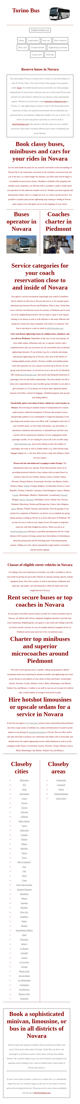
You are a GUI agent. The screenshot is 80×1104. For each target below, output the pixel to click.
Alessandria (24, 794)
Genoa (24, 826)
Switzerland (61, 780)
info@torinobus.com (40, 30)
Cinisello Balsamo (24, 889)
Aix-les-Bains (24, 976)
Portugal (63, 495)
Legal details (33, 40)
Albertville (24, 830)
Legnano (24, 835)
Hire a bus (23, 47)
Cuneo (24, 798)
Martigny (24, 848)
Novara (24, 803)
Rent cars (46, 40)
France (61, 789)
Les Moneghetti (24, 980)
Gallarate (24, 816)
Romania (29, 499)
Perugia (24, 839)
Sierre (24, 876)
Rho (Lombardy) (24, 862)
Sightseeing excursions (58, 47)
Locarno (24, 967)
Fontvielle (24, 998)
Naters (24, 921)
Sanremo (24, 903)
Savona (24, 807)
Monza (24, 898)
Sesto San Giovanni (24, 885)
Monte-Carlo (24, 971)
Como (24, 880)
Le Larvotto (24, 962)
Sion (24, 867)
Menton (24, 926)
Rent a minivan (60, 40)
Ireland (26, 486)
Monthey (24, 907)
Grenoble (24, 953)
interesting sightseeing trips (55, 101)
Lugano (24, 958)
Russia (22, 499)
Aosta (24, 789)
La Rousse (24, 948)
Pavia (24, 857)
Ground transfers (37, 47)
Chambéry (24, 917)
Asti (24, 785)
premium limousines (37, 732)
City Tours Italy (31, 723)
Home (21, 40)
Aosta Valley (61, 798)
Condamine (24, 985)
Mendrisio (24, 894)
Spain (13, 509)
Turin (19, 88)
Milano (24, 844)
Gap (24, 871)
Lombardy (61, 785)
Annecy (24, 944)
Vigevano (24, 812)
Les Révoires (24, 989)
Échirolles (24, 939)
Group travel (37, 54)
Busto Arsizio (24, 821)
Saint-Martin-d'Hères (24, 930)
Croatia (15, 495)
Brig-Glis (24, 912)
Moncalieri (24, 780)
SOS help (50, 54)
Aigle (24, 935)
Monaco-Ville (24, 994)
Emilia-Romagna (61, 794)
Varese (24, 853)
